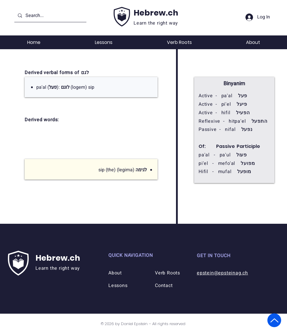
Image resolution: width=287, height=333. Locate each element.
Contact (164, 285)
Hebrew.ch (156, 12)
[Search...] (49, 15)
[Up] (274, 320)
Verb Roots (167, 272)
